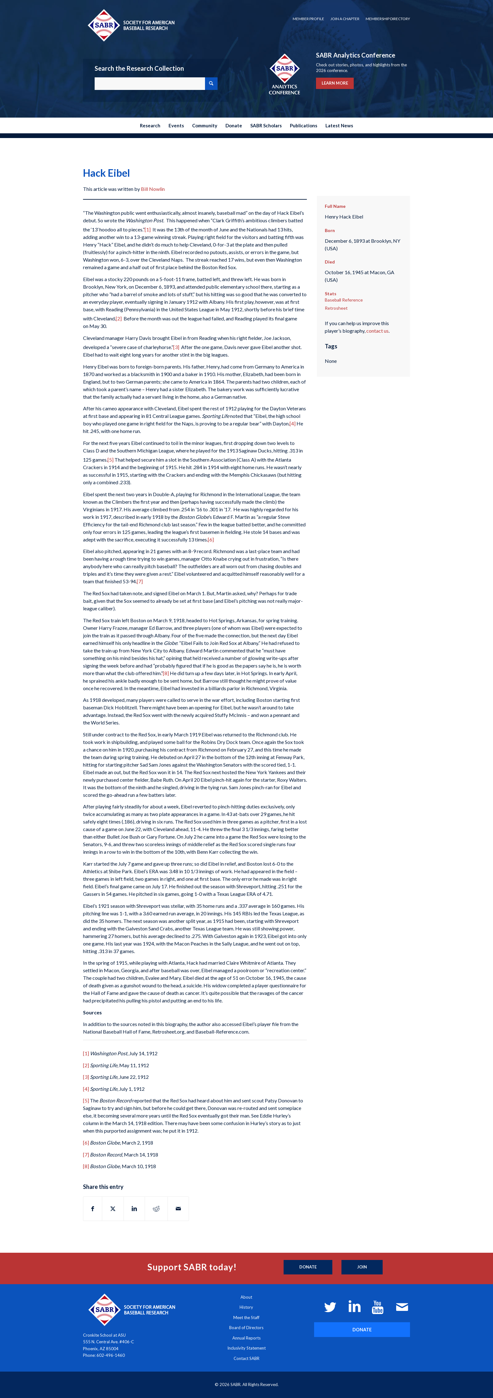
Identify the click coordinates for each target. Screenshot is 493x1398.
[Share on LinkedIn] (134, 1209)
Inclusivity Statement (246, 1348)
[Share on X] (113, 1209)
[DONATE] (362, 1329)
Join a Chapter (344, 18)
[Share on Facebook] (92, 1209)
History (246, 1307)
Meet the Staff (246, 1317)
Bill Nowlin (153, 189)
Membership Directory (388, 18)
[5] (111, 460)
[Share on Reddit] (156, 1209)
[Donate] (308, 1267)
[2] (119, 318)
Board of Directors (246, 1327)
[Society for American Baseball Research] (130, 25)
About (246, 1297)
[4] (293, 423)
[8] (166, 673)
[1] (148, 229)
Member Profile (308, 18)
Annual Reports (246, 1337)
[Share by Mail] (178, 1209)
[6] (211, 539)
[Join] (362, 1267)
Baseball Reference (344, 299)
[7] (140, 581)
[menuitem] (308, 18)
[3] (176, 347)
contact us (377, 331)
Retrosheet (336, 308)
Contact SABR (246, 1358)
